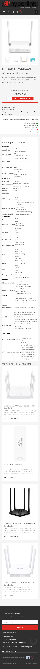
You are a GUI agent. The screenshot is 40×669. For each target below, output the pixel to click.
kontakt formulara (19, 642)
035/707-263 (12, 640)
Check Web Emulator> (22, 277)
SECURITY (5, 193)
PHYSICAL (5, 279)
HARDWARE (6, 179)
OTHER (4, 296)
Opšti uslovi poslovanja (10, 651)
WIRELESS (5, 146)
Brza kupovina (25, 98)
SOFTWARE (6, 216)
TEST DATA (6, 333)
